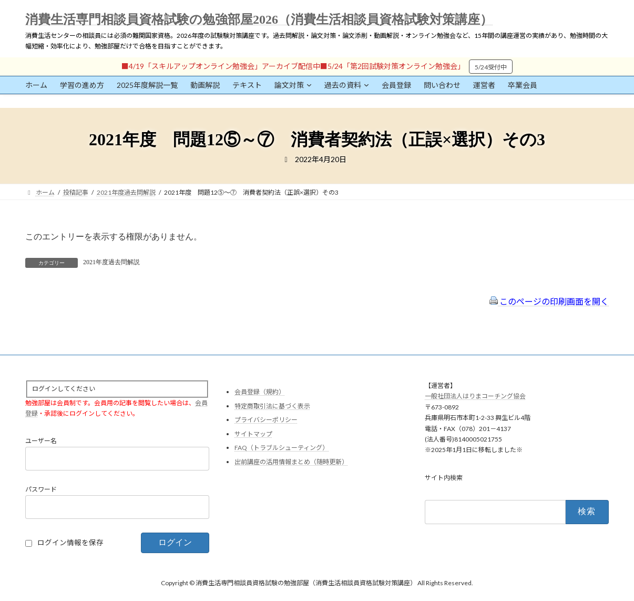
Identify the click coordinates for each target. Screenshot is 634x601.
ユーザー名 (41, 441)
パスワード (41, 489)
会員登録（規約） (259, 392)
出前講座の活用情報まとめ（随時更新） (291, 462)
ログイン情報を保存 (70, 542)
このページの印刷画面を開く (549, 301)
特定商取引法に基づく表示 (272, 405)
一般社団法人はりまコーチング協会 (475, 396)
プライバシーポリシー (266, 420)
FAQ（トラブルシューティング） (281, 448)
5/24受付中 (491, 67)
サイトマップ (253, 434)
